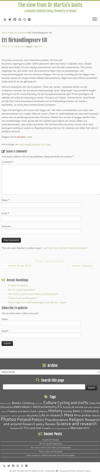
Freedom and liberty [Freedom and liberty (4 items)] (18, 411)
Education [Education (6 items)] (6, 407)
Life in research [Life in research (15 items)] (51, 415)
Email (5, 213)
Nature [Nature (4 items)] (96, 415)
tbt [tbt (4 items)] (21, 428)
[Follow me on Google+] (20, 19)
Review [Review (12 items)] (50, 424)
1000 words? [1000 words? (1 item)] (5, 403)
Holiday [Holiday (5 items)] (67, 411)
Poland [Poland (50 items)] (24, 419)
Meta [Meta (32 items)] (68, 415)
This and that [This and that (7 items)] (32, 428)
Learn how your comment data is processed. (64, 248)
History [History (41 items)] (55, 410)
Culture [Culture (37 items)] (50, 402)
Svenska (21, 32)
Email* (41, 333)
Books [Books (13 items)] (17, 402)
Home (5, 32)
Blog (12, 32)
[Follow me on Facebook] (15, 19)
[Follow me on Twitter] (10, 19)
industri (27, 144)
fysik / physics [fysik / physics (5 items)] (38, 411)
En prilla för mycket (18, 285)
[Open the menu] (94, 19)
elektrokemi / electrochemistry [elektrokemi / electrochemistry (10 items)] (35, 407)
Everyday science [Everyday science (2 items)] (92, 407)
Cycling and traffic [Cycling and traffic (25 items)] (73, 402)
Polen (47, 144)
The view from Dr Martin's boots (50, 5)
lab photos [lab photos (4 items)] (33, 415)
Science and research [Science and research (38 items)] (76, 423)
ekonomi (36, 144)
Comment (8, 162)
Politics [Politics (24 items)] (38, 419)
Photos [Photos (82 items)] (8, 419)
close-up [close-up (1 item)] (38, 403)
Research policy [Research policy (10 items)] (33, 424)
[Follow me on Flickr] (30, 19)
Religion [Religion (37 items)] (76, 419)
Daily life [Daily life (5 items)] (94, 403)
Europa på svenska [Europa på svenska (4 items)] (73, 407)
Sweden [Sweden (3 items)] (14, 428)
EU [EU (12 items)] (59, 406)
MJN (40, 46)
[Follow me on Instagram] (25, 19)
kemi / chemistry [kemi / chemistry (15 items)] (86, 410)
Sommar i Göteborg (83, 265)
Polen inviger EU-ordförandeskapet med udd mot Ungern (37, 302)
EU (33, 46)
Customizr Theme (83, 471)
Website (6, 226)
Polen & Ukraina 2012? (18, 265)
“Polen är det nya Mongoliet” (22, 298)
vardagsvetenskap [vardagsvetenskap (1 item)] (61, 428)
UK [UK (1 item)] (52, 428)
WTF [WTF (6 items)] (86, 428)
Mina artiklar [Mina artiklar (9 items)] (82, 415)
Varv (21, 144)
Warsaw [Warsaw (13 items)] (76, 427)
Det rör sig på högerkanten (21, 289)
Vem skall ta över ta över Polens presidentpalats (33, 294)
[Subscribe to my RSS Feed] (6, 19)
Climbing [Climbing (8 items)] (28, 403)
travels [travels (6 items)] (46, 428)
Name (6, 200)
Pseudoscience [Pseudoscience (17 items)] (56, 419)
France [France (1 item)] (4, 411)
